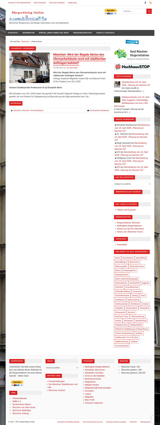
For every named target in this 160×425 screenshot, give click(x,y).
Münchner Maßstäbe (22, 410)
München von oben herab (24, 407)
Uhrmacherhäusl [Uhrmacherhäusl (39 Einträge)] (121, 346)
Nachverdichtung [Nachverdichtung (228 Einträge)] (137, 316)
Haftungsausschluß (93, 422)
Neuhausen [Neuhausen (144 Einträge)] (128, 321)
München (17, 110)
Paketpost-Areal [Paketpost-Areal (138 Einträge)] (121, 325)
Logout (88, 394)
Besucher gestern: (129, 370)
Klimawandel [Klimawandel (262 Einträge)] (120, 312)
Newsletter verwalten (94, 373)
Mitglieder (89, 397)
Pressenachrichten (82, 33)
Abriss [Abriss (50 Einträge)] (117, 258)
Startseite (13, 33)
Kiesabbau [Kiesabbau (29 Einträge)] (119, 308)
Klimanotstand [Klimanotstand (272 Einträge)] (131, 308)
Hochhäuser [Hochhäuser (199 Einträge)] (135, 304)
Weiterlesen (16, 103)
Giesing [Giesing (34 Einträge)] (135, 295)
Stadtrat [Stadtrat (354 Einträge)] (134, 342)
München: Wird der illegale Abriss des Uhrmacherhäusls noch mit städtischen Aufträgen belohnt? (79, 59)
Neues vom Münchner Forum (130, 232)
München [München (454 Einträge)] (131, 312)
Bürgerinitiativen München (128, 223)
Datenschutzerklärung (68, 422)
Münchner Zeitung (21, 413)
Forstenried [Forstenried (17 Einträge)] (136, 291)
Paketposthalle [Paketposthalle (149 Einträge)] (136, 325)
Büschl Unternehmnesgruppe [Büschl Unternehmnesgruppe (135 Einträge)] (126, 279)
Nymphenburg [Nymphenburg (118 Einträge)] (140, 321)
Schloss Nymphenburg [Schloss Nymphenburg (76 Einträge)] (124, 333)
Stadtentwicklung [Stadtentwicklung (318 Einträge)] (121, 342)
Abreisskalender (20, 398)
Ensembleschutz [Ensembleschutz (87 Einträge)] (132, 287)
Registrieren (40, 3)
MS (118, 167)
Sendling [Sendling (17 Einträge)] (138, 333)
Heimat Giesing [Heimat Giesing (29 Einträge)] (133, 300)
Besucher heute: (128, 367)
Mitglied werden (56, 3)
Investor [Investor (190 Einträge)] (145, 304)
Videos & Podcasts (105, 33)
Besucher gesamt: (129, 373)
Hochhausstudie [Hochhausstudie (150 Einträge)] (121, 304)
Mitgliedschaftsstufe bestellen (98, 388)
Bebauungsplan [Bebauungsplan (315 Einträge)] (121, 266)
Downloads (122, 244)
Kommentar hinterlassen (99, 110)
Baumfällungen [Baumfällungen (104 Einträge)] (121, 262)
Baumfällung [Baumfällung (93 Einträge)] (141, 258)
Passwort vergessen (94, 403)
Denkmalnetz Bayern (22, 404)
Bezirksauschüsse (93, 379)
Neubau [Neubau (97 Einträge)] (118, 321)
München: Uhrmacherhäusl (32, 110)
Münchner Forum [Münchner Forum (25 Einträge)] (121, 316)
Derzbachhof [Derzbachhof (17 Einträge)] (135, 283)
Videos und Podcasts (126, 210)
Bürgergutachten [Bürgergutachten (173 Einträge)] (121, 275)
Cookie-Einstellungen (116, 422)
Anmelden (72, 3)
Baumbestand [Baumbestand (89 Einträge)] (128, 258)
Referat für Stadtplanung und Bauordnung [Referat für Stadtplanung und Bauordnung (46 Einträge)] (131, 329)
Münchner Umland (57, 390)
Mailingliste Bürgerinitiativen (129, 226)
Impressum (145, 422)
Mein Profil (89, 400)
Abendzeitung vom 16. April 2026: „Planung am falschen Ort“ (132, 128)
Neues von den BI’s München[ (130, 229)
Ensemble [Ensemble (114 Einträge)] (119, 287)
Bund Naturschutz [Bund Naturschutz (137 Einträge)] (137, 266)
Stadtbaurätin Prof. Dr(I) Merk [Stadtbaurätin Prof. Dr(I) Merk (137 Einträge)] (126, 337)
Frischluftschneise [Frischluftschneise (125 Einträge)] (122, 295)
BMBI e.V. (17, 401)
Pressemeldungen (57, 381)
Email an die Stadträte (94, 376)
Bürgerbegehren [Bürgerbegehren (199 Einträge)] (129, 270)
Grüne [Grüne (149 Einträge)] (142, 295)
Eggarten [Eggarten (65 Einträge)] (145, 283)
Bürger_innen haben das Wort (54, 33)
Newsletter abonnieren (19, 3)
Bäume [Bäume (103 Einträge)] (118, 270)
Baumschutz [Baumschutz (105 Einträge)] (134, 262)
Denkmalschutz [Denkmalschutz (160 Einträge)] (121, 283)
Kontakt (133, 422)
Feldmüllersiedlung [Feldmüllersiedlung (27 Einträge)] (122, 291)
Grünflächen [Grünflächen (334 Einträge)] (120, 300)
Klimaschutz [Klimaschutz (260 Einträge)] (144, 308)
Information (28, 33)
